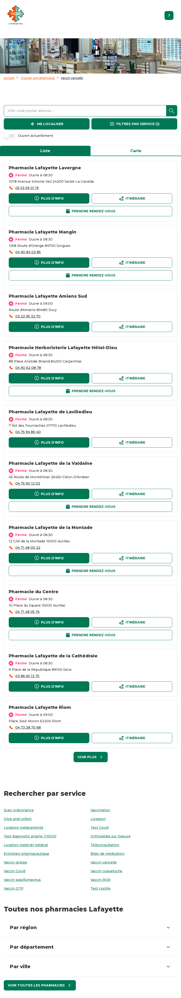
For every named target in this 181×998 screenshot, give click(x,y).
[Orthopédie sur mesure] (110, 836)
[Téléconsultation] (104, 845)
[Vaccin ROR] (100, 879)
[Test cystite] (100, 888)
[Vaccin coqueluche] (106, 871)
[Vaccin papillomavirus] (22, 879)
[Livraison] (98, 819)
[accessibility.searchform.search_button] (171, 110)
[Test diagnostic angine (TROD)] (30, 836)
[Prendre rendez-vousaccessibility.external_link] (90, 211)
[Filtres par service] (134, 124)
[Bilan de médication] (107, 853)
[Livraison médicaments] (23, 827)
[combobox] (85, 110)
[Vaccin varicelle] (103, 862)
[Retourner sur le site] (169, 15)
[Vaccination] (100, 810)
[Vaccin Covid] (14, 871)
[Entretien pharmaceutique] (26, 853)
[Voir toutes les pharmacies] (40, 985)
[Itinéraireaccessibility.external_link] (132, 198)
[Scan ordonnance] (19, 810)
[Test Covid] (99, 827)
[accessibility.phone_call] (24, 187)
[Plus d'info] (49, 198)
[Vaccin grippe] (15, 862)
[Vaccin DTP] (14, 888)
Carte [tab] (135, 151)
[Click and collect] (18, 819)
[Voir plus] (91, 757)
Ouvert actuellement (29, 136)
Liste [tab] (45, 151)
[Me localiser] (47, 124)
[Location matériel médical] (26, 845)
